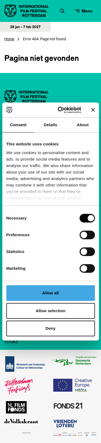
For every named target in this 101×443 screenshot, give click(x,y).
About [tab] (83, 124)
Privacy (11, 341)
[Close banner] (93, 110)
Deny (50, 328)
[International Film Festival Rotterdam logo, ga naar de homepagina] (26, 11)
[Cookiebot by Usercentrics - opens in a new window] (60, 110)
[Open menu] (84, 10)
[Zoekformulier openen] (62, 10)
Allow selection (50, 310)
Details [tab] (50, 124)
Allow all (50, 293)
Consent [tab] (18, 124)
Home (9, 39)
